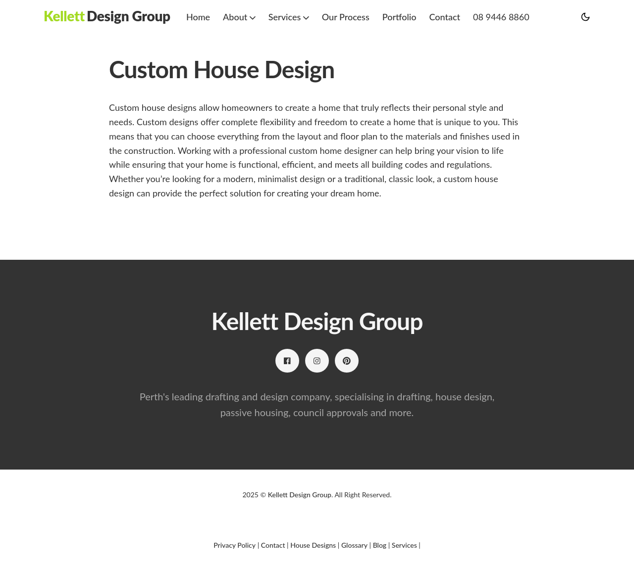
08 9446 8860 (501, 16)
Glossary (354, 545)
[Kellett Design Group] (107, 16)
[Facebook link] (287, 361)
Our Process (346, 16)
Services (404, 545)
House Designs (313, 545)
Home (198, 16)
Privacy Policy (234, 545)
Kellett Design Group (299, 494)
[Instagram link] (317, 361)
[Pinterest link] (347, 361)
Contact (444, 16)
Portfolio (399, 16)
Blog (380, 545)
